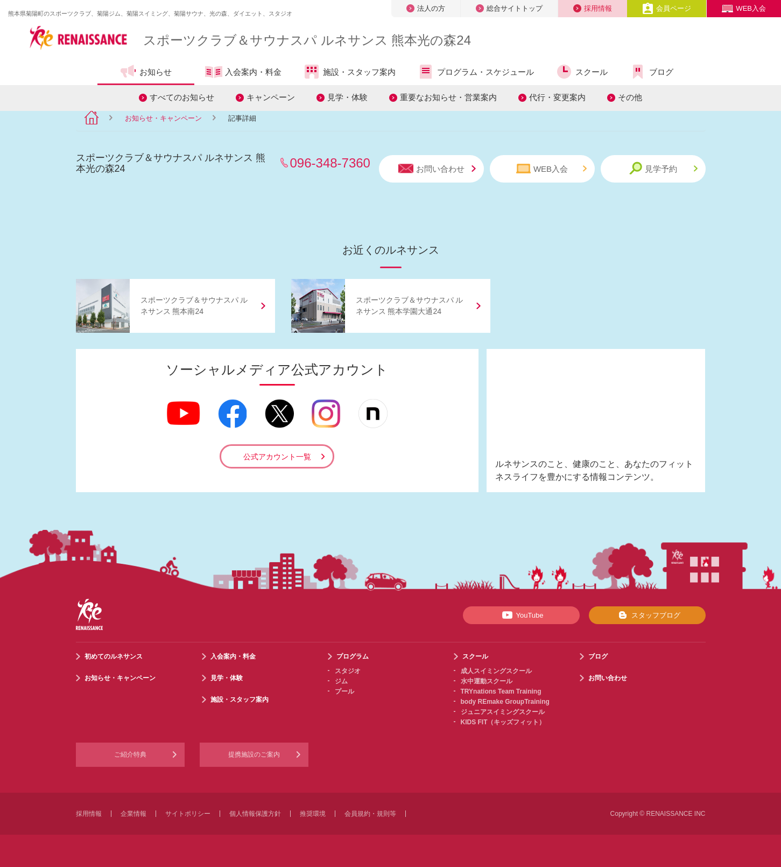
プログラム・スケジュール (475, 72)
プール (344, 691)
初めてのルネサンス (114, 656)
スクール (581, 72)
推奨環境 (313, 813)
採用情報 (592, 8)
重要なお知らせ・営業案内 (448, 97)
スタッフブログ (647, 615)
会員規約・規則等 (370, 813)
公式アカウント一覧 (277, 456)
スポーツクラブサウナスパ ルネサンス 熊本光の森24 (307, 40)
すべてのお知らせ (182, 97)
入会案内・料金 (243, 73)
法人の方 (425, 8)
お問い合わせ (437, 169)
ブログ (651, 72)
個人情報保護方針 (255, 813)
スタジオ (348, 671)
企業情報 (133, 813)
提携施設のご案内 (254, 754)
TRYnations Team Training (501, 691)
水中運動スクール (486, 681)
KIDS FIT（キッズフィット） (503, 722)
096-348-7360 (330, 163)
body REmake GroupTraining (505, 701)
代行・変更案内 (557, 97)
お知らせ (145, 72)
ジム (341, 681)
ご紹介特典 (130, 754)
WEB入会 (744, 8)
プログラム (352, 656)
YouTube (520, 615)
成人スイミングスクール (496, 671)
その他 (630, 97)
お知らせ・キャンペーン (163, 118)
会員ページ (666, 8)
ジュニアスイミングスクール (503, 712)
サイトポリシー (187, 813)
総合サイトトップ (509, 8)
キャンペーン (271, 97)
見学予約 (663, 168)
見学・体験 (347, 97)
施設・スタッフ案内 (349, 72)
